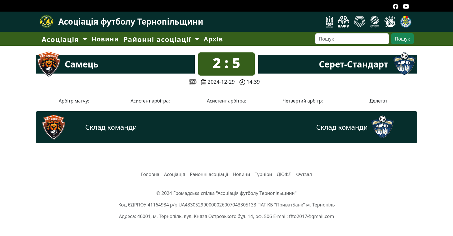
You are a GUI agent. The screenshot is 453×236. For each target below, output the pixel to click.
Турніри (263, 174)
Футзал (304, 174)
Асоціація (174, 174)
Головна (150, 174)
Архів (213, 38)
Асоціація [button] (61, 39)
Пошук (402, 39)
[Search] (352, 38)
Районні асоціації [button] (158, 39)
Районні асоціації (209, 174)
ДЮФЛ (284, 174)
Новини (105, 38)
